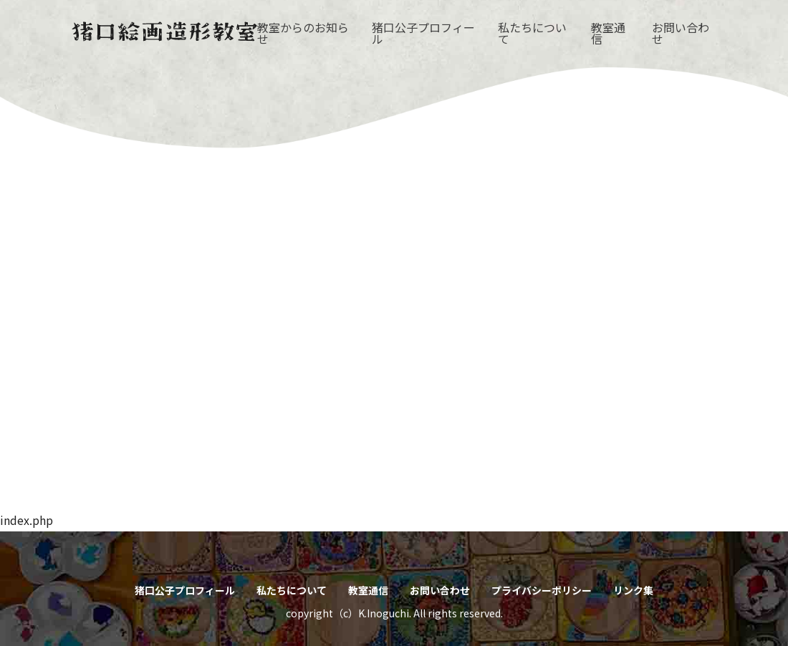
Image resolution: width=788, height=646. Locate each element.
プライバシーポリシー (541, 590)
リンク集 (633, 590)
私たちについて (532, 33)
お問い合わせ (680, 33)
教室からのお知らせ (303, 33)
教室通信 (608, 33)
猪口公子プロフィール (423, 33)
